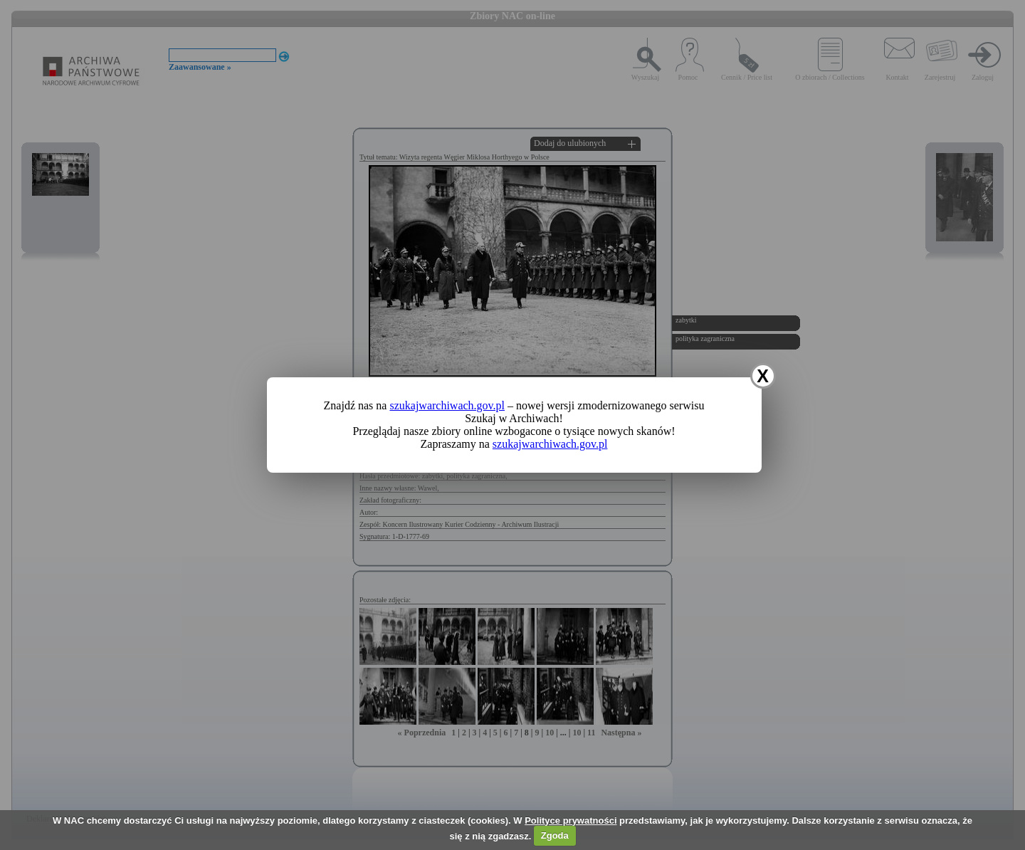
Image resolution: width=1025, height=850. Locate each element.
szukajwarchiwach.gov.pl (447, 405)
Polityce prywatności (570, 820)
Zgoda (555, 835)
